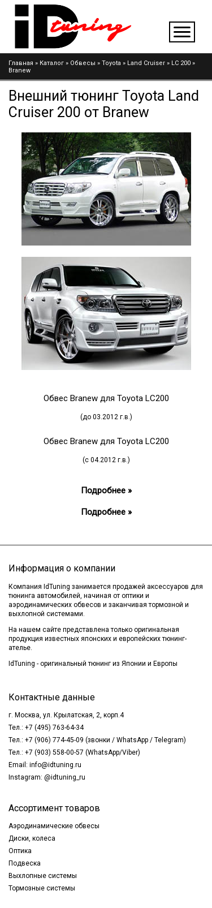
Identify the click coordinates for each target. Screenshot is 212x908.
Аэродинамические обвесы (53, 826)
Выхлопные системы (42, 876)
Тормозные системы (41, 888)
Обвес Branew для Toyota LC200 (106, 398)
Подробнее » (106, 490)
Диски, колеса (31, 838)
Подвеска (24, 863)
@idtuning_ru (64, 777)
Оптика (20, 851)
